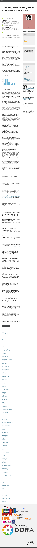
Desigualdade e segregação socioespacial (8, 372)
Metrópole (3, 449)
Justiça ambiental (4, 436)
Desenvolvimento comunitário (6, 362)
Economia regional (4, 385)
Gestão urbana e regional (5, 413)
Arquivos (6, 4)
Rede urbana (4, 481)
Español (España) (5, 335)
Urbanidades (4, 499)
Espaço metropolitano (5, 395)
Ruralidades (3, 482)
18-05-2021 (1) (26, 43)
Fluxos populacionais (5, 412)
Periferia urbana (4, 468)
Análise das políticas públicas (6, 350)
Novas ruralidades (4, 459)
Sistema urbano (4, 489)
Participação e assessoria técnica (6, 465)
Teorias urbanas (4, 495)
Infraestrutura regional (5, 426)
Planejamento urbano (5, 472)
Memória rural (4, 443)
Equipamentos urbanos (5, 389)
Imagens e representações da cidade (7, 425)
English (3, 332)
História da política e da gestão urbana (7, 422)
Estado (3, 402)
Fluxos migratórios (5, 410)
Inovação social (4, 429)
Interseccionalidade (5, 435)
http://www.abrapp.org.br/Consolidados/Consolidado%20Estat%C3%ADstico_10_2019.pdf (16, 185)
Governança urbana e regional (6, 415)
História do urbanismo (5, 423)
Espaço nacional (4, 396)
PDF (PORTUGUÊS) (27, 31)
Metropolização (4, 451)
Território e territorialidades (6, 498)
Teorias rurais (4, 494)
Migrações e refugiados (5, 452)
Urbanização (4, 501)
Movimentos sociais (5, 455)
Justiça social (4, 439)
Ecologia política (4, 380)
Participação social (4, 466)
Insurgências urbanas (5, 432)
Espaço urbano (4, 400)
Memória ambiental (5, 442)
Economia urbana (27, 79)
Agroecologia (4, 347)
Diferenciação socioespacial (6, 373)
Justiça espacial (4, 438)
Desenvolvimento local (5, 363)
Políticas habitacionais (5, 476)
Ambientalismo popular (5, 349)
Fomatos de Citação (28, 59)
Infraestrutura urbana (5, 428)
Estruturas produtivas (5, 405)
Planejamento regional (5, 471)
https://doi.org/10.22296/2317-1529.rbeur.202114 (11, 35)
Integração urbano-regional (6, 433)
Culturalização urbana (5, 360)
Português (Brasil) (5, 333)
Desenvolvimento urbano (6, 369)
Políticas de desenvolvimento (6, 475)
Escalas (3, 390)
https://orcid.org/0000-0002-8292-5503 (8, 25)
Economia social (4, 386)
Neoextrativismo (4, 458)
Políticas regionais (4, 478)
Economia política (4, 382)
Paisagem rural (4, 462)
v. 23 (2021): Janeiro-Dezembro (14, 4)
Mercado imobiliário (5, 446)
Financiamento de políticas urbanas (7, 409)
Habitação (3, 416)
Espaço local (4, 392)
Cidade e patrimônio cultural (6, 357)
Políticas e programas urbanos (6, 479)
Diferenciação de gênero (5, 376)
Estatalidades (4, 403)
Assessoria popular (5, 352)
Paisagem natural (4, 461)
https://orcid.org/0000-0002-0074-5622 (8, 18)
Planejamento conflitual (5, 469)
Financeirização (26, 78)
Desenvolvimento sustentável (6, 367)
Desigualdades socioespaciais (6, 370)
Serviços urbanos (4, 488)
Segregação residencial (5, 485)
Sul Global (3, 491)
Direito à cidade (4, 379)
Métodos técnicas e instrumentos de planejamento (9, 448)
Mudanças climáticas (5, 456)
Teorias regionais (4, 492)
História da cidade (4, 419)
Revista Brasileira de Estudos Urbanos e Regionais (13, 0)
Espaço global (4, 393)
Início (3, 4)
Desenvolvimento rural (5, 366)
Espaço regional (4, 399)
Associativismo (4, 353)
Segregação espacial (5, 484)
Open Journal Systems (5, 339)
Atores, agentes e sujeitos (28, 80)
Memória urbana (4, 445)
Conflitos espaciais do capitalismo (7, 359)
